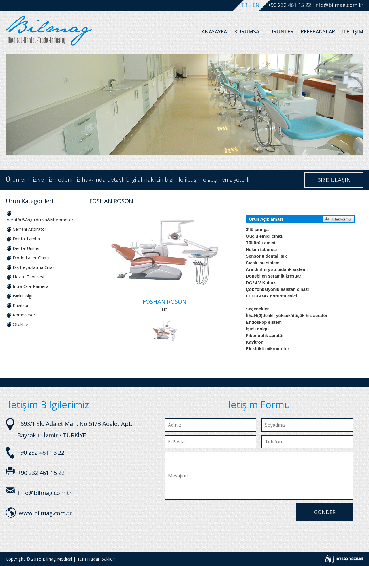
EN (256, 4)
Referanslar (318, 31)
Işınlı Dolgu (23, 296)
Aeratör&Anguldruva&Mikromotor (40, 219)
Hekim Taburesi (28, 277)
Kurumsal (248, 31)
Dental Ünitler (26, 248)
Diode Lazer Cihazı (31, 257)
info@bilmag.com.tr (338, 4)
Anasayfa (214, 31)
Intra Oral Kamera (30, 286)
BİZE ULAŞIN (334, 180)
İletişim (352, 31)
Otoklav (20, 324)
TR (245, 4)
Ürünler (281, 31)
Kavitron (21, 305)
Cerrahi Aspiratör (29, 229)
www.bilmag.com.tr (45, 513)
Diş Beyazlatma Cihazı (34, 267)
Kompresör (24, 315)
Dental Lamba (26, 238)
